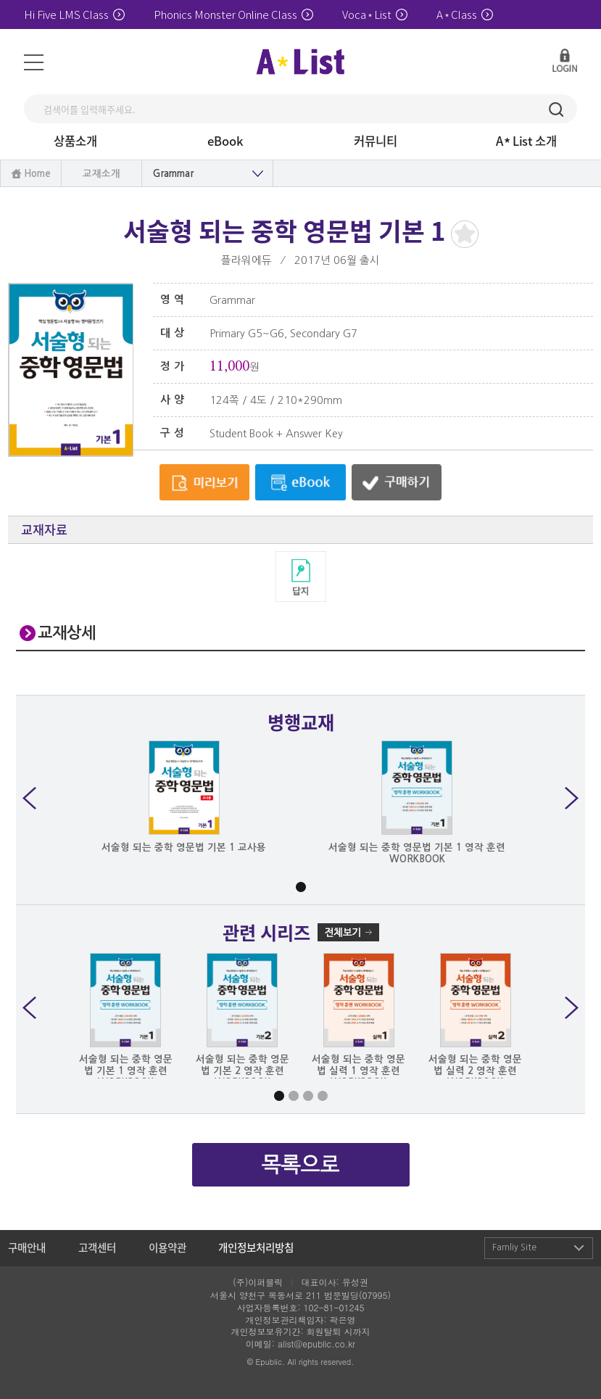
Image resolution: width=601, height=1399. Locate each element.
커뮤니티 (375, 140)
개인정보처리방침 (256, 1247)
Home (37, 173)
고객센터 (97, 1247)
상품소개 (75, 140)
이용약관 (167, 1247)
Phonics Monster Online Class (233, 14)
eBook (225, 140)
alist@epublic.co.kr (316, 1343)
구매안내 (27, 1247)
